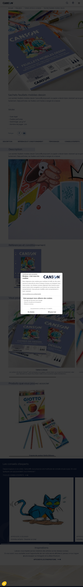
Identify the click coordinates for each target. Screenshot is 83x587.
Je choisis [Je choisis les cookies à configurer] (31, 312)
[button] (4, 583)
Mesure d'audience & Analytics (32, 302)
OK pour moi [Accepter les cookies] (52, 312)
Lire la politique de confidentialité (32, 294)
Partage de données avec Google (33, 300)
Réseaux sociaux (28, 304)
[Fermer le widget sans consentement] (30, 274)
